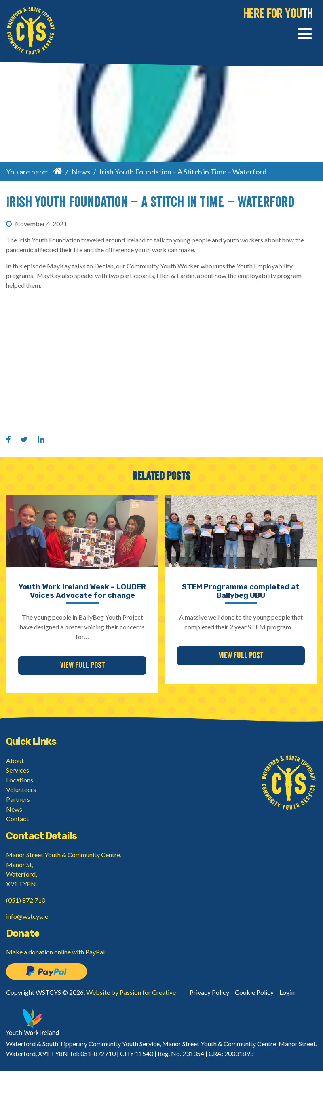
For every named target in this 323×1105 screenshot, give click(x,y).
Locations (19, 780)
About (15, 760)
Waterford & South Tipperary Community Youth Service (30, 30)
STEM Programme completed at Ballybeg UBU (241, 591)
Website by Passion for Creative (131, 992)
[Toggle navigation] (305, 35)
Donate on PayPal (46, 971)
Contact (17, 818)
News (81, 171)
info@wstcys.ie (27, 916)
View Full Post (82, 665)
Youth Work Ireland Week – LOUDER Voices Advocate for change (82, 591)
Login (287, 992)
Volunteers (21, 789)
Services (17, 770)
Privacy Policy (209, 992)
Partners (18, 799)
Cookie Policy (254, 992)
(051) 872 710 (25, 900)
